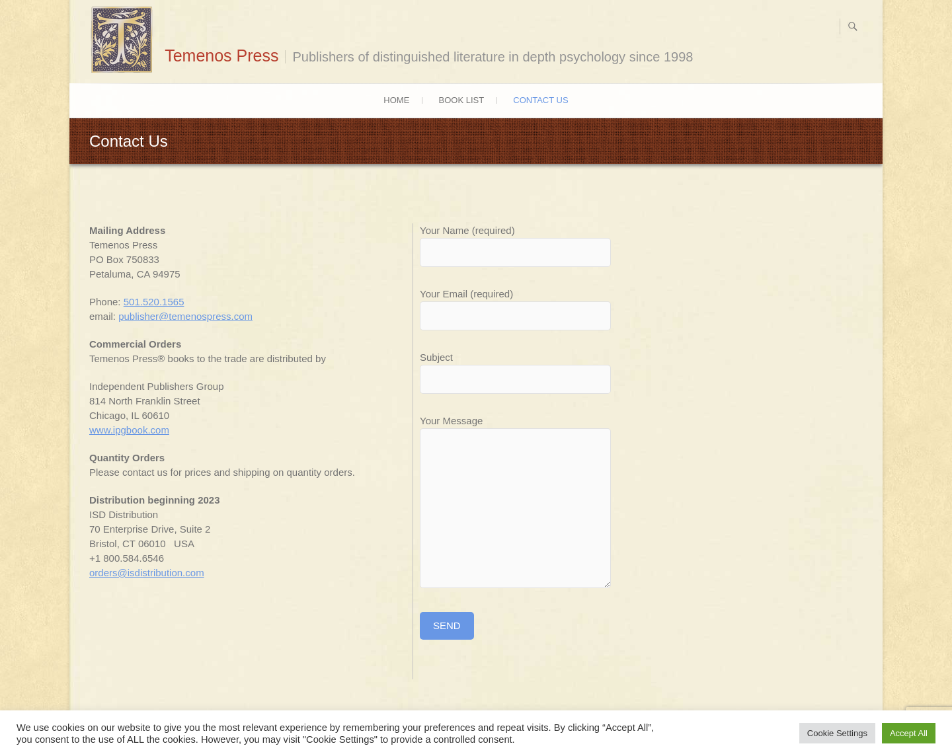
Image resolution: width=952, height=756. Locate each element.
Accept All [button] (909, 733)
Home (396, 100)
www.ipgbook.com (129, 429)
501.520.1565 (154, 301)
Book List (462, 100)
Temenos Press (221, 55)
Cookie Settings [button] (837, 733)
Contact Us (540, 100)
